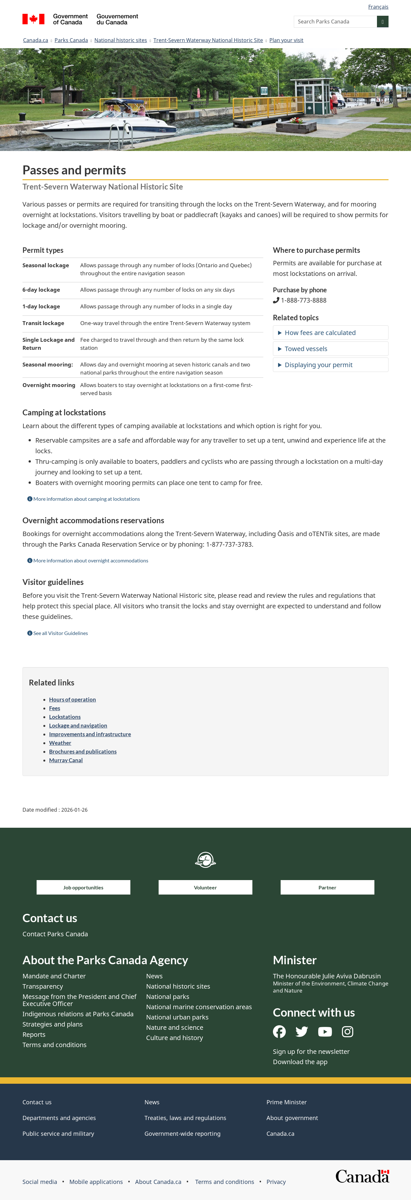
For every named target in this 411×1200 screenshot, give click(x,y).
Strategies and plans (52, 1024)
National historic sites (120, 40)
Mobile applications (96, 1182)
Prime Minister (287, 1102)
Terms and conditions (54, 1044)
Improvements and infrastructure (90, 734)
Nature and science (174, 1027)
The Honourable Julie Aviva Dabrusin (331, 983)
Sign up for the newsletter (311, 1051)
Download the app (300, 1061)
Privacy (276, 1182)
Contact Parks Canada (55, 934)
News (154, 976)
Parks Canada (71, 40)
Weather (60, 742)
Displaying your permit (319, 364)
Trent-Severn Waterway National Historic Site (208, 40)
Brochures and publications (83, 751)
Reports (34, 1034)
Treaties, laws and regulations (185, 1118)
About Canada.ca (158, 1182)
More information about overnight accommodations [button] (87, 560)
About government (292, 1118)
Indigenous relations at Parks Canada (78, 1014)
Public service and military (58, 1133)
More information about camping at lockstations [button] (83, 499)
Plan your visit (286, 40)
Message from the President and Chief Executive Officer (79, 1000)
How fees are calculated (320, 332)
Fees (54, 708)
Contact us (37, 1102)
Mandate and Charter (54, 976)
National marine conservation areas (199, 1006)
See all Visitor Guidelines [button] (57, 633)
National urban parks (177, 1017)
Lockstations (65, 716)
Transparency (42, 986)
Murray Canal (66, 760)
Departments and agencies (59, 1118)
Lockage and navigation (78, 725)
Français (378, 6)
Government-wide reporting (182, 1133)
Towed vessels (306, 348)
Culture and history (174, 1037)
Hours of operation (72, 699)
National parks (167, 996)
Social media (39, 1182)
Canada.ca (35, 40)
